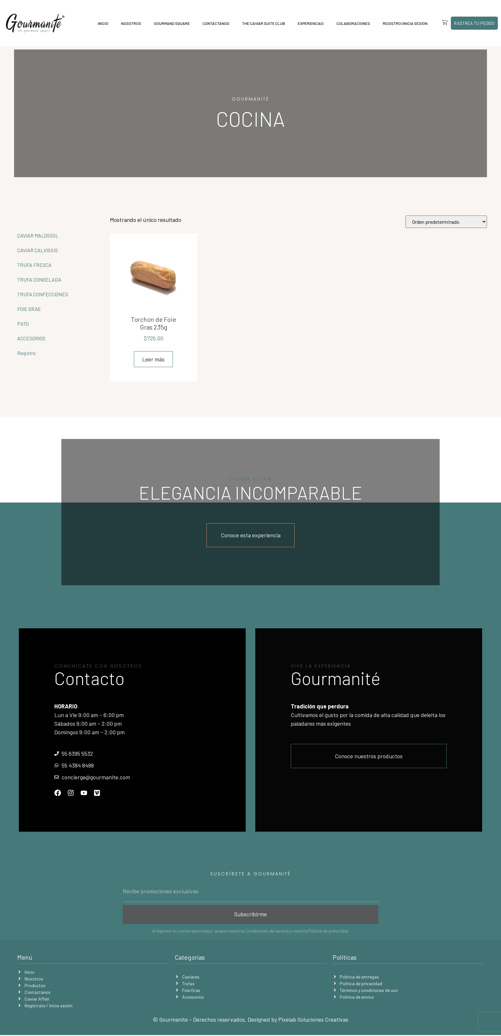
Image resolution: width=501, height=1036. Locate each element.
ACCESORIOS (31, 338)
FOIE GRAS (29, 309)
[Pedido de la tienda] (446, 222)
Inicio (101, 23)
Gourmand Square (170, 23)
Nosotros (129, 23)
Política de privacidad (328, 931)
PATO (23, 324)
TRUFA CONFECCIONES (42, 294)
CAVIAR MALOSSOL (37, 235)
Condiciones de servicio (267, 931)
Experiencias (309, 23)
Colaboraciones (351, 23)
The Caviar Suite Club (262, 23)
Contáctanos (214, 23)
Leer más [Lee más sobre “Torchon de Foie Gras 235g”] (153, 359)
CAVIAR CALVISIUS (37, 250)
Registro (26, 353)
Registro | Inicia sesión (403, 23)
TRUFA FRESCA (34, 265)
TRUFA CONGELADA (39, 279)
